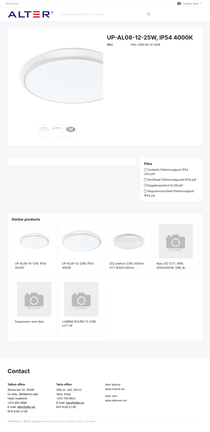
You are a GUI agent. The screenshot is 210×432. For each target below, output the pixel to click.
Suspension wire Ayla (29, 321)
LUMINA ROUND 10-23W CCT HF (79, 324)
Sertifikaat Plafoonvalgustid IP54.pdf (170, 179)
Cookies (91, 421)
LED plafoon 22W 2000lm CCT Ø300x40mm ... (126, 266)
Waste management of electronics (44, 421)
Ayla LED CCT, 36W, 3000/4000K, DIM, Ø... (171, 266)
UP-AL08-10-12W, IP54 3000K (30, 266)
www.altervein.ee (116, 400)
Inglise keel (188, 3)
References (14, 421)
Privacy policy (75, 421)
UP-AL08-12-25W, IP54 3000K (78, 266)
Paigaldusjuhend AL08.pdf (163, 185)
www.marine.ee (115, 389)
